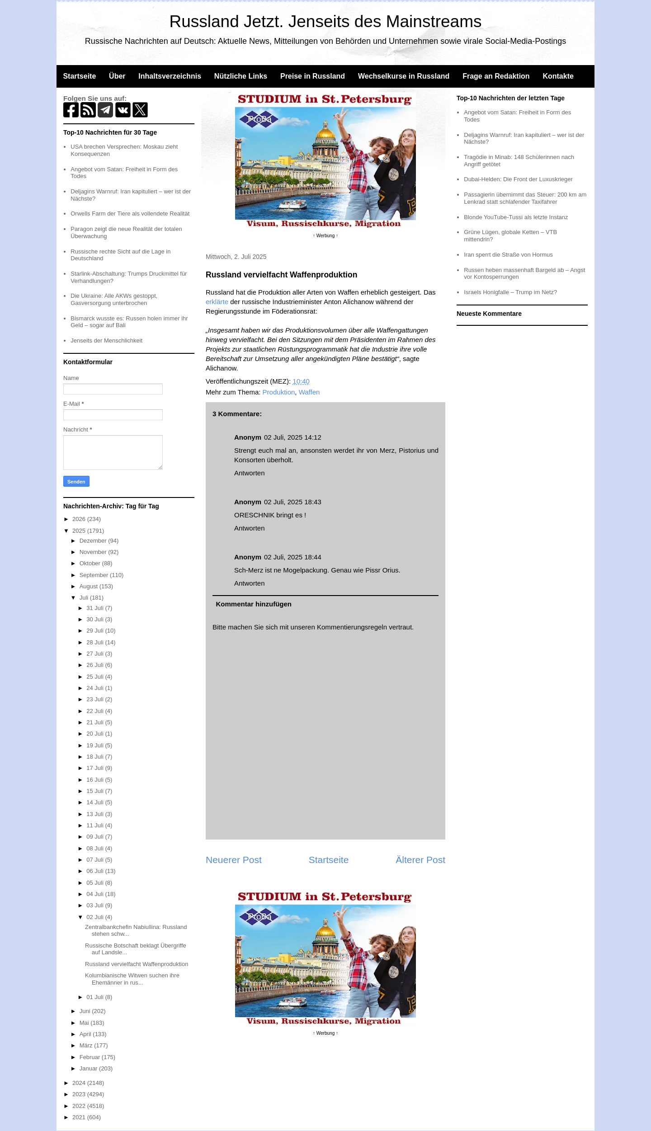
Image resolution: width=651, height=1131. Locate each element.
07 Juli (95, 859)
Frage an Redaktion (495, 76)
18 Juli (95, 756)
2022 (79, 1106)
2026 (79, 519)
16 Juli (95, 779)
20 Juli (95, 733)
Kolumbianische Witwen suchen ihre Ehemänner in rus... (132, 979)
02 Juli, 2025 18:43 (292, 502)
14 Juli (95, 802)
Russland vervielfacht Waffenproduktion (136, 964)
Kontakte (557, 76)
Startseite (79, 76)
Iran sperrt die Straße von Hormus (508, 254)
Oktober (91, 563)
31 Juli (95, 608)
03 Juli (95, 905)
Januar (89, 1068)
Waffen (309, 392)
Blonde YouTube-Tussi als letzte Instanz (516, 217)
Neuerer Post (234, 859)
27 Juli (95, 653)
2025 (79, 530)
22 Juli (95, 711)
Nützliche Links (240, 76)
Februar (91, 1057)
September (95, 575)
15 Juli (95, 791)
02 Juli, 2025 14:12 (292, 437)
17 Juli (95, 768)
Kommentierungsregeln (352, 627)
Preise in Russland (312, 76)
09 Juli (95, 836)
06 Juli (95, 871)
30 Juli (95, 619)
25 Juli (95, 676)
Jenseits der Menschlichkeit (106, 340)
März (87, 1045)
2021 (79, 1117)
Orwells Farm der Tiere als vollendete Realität (130, 213)
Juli (85, 597)
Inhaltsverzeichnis (169, 76)
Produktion (279, 392)
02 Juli (95, 917)
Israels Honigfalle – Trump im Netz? (510, 292)
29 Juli (95, 630)
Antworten (249, 473)
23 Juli (95, 699)
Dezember (94, 540)
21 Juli (95, 722)
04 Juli (95, 894)
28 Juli (95, 642)
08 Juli (95, 848)
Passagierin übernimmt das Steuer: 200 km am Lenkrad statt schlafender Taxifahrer (525, 198)
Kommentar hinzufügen (254, 604)
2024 (79, 1082)
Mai (85, 1022)
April (86, 1034)
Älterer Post (420, 859)
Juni (86, 1011)
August (89, 586)
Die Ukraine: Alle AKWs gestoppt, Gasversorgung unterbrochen (114, 299)
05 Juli (95, 882)
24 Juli (95, 688)
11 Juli (95, 825)
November (94, 552)
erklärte (217, 301)
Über (117, 76)
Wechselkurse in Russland (403, 76)
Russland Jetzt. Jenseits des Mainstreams (326, 21)
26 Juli (95, 665)
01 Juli (95, 997)
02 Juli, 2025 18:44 (292, 557)
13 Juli (95, 814)
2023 (79, 1094)
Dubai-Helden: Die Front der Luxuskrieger (518, 179)
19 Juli (95, 745)
